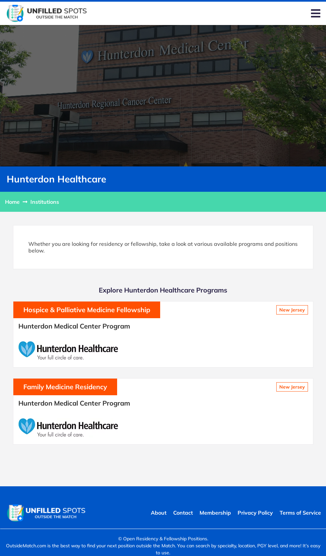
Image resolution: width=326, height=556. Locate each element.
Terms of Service (300, 512)
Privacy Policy (255, 512)
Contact (183, 512)
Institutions (44, 201)
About (159, 512)
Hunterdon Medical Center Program (74, 326)
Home (12, 201)
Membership (215, 512)
